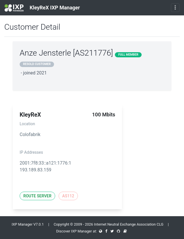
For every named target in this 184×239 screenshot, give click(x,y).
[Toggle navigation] (175, 7)
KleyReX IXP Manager (42, 8)
